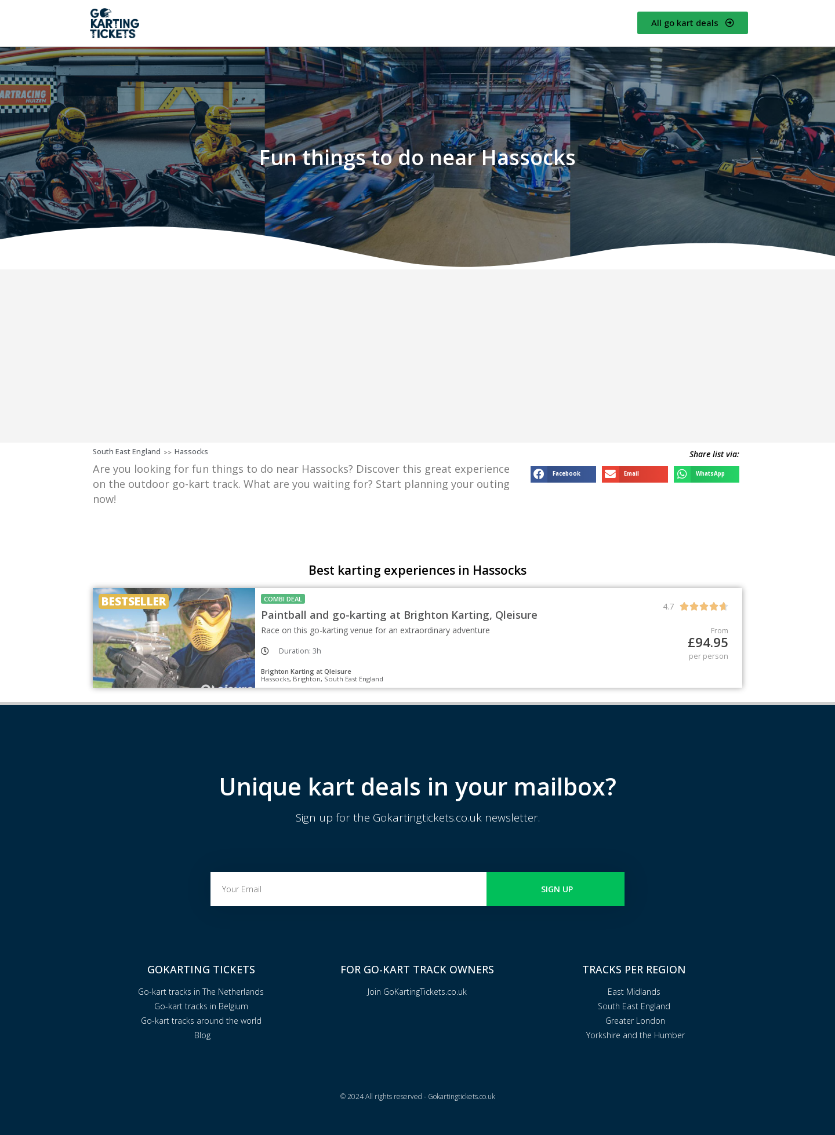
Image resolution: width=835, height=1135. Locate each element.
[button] (563, 474)
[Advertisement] (417, 356)
